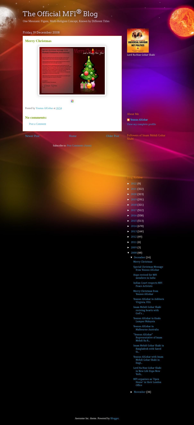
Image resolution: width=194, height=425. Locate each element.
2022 (134, 184)
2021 (134, 189)
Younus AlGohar (139, 120)
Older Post (112, 136)
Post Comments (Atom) (79, 145)
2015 (134, 221)
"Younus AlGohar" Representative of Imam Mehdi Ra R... (147, 337)
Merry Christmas (142, 262)
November (140, 392)
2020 (134, 194)
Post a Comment (37, 124)
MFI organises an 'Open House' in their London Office (147, 382)
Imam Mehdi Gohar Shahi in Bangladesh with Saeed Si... (148, 348)
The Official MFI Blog (60, 14)
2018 (134, 205)
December (140, 257)
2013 (134, 231)
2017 (134, 210)
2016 (134, 215)
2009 (134, 247)
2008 (134, 253)
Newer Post (32, 136)
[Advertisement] (147, 84)
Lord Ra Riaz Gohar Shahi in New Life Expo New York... (147, 371)
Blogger (114, 418)
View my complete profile (141, 124)
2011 (134, 242)
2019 (134, 199)
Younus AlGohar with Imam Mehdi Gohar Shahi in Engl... (148, 360)
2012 (134, 237)
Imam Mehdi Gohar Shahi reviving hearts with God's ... (147, 310)
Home (73, 136)
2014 (134, 226)
